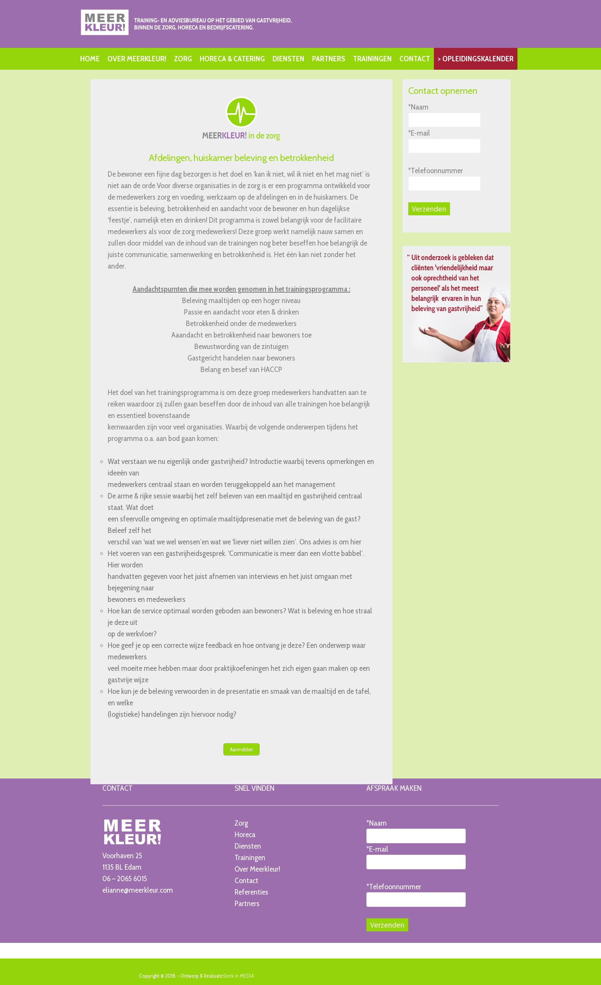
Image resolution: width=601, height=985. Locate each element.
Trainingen (250, 857)
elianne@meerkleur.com (137, 889)
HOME (90, 58)
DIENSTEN (288, 58)
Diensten (248, 845)
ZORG (183, 58)
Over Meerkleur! (257, 868)
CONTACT (414, 58)
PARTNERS (328, 58)
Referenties (251, 891)
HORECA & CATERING (232, 58)
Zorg (241, 822)
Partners (247, 903)
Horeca (245, 834)
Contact (246, 880)
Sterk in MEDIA (238, 975)
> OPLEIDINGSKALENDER (476, 58)
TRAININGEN (372, 58)
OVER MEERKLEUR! (136, 58)
